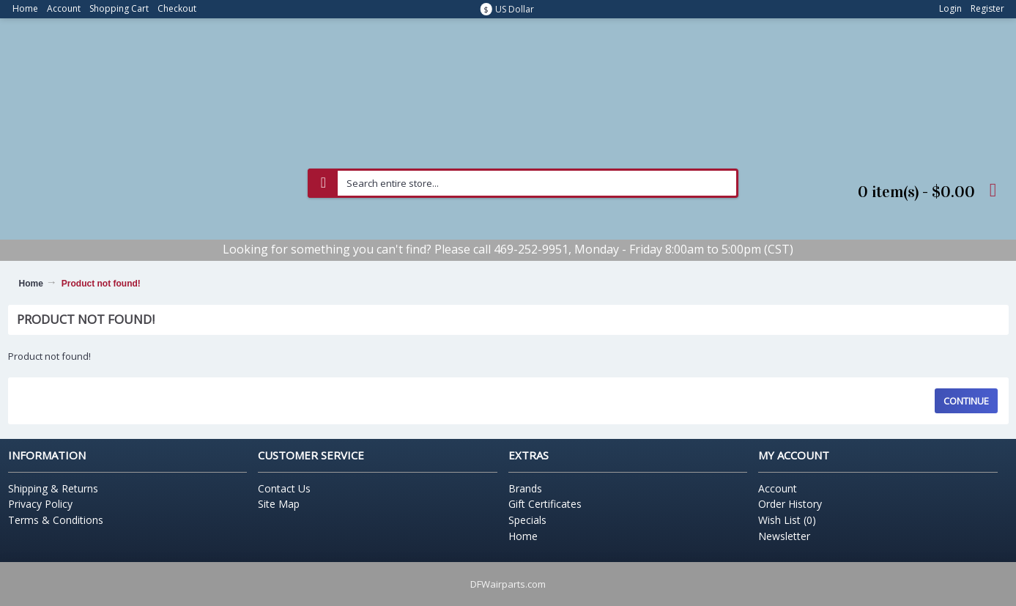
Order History (790, 504)
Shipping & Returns (53, 488)
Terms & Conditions (55, 520)
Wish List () (787, 520)
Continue (966, 400)
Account (777, 488)
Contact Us (284, 488)
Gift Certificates (545, 504)
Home (31, 283)
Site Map (279, 504)
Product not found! (101, 283)
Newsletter (784, 536)
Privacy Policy (40, 504)
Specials (527, 520)
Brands (525, 488)
